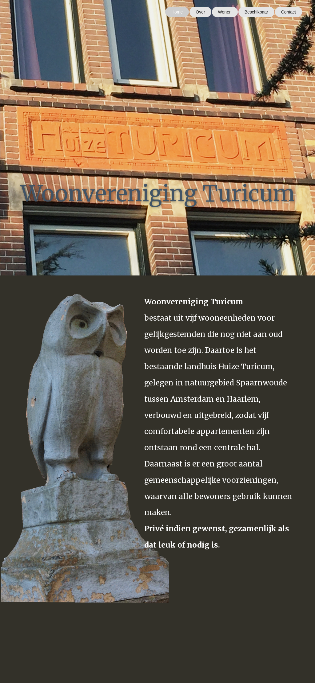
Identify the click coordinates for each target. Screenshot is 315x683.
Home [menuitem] (177, 12)
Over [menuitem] (200, 12)
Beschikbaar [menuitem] (256, 12)
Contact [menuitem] (288, 12)
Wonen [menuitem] (225, 12)
